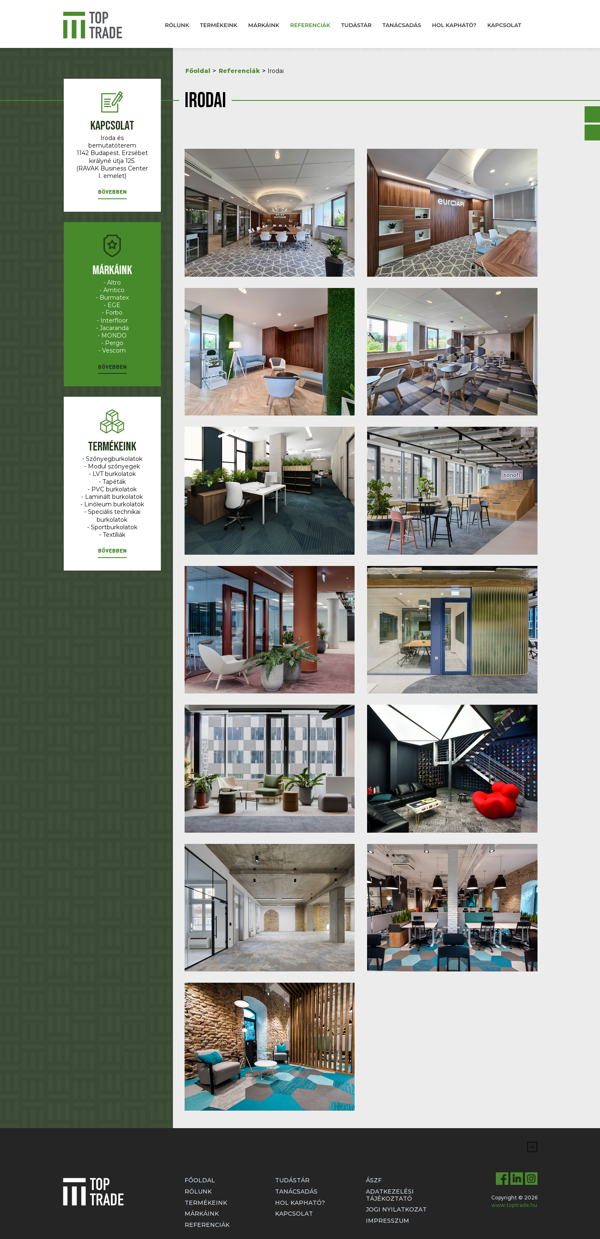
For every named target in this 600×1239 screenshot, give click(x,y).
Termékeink (219, 25)
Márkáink (264, 25)
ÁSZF (374, 1180)
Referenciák (310, 25)
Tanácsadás (401, 25)
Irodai (276, 71)
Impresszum (387, 1220)
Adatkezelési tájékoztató (390, 1195)
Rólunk (177, 25)
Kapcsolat (504, 25)
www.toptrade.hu (514, 1205)
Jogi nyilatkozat (396, 1209)
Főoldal (197, 71)
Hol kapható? (454, 25)
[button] (112, 193)
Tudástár (356, 25)
